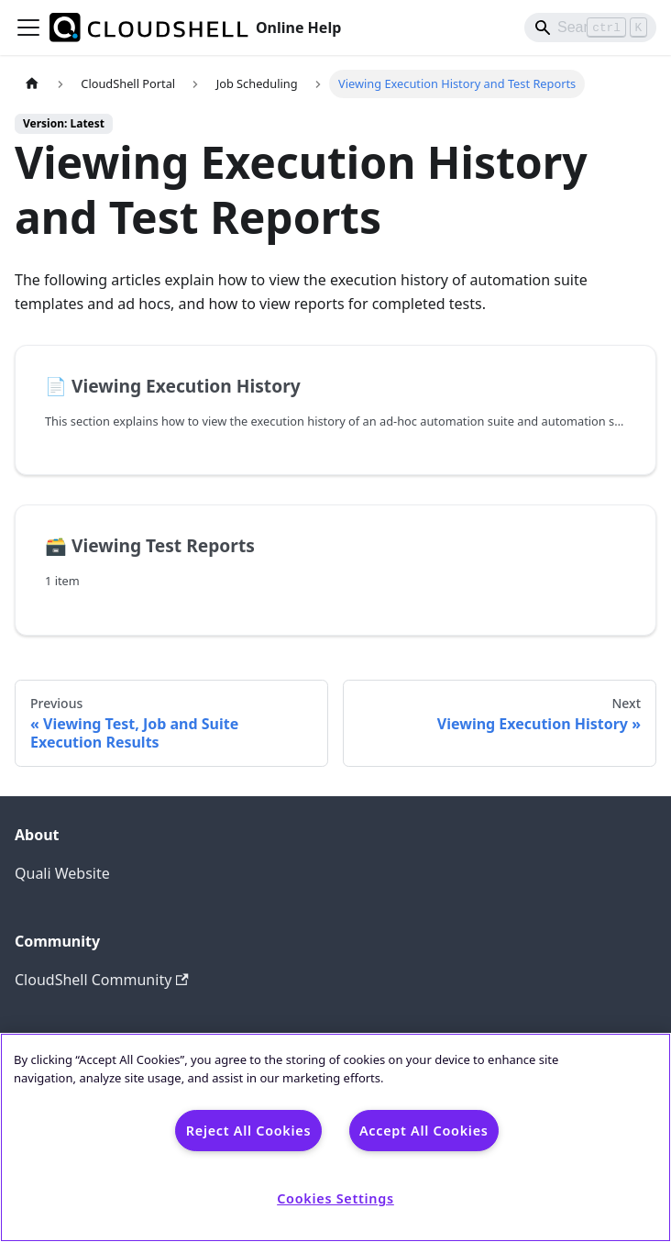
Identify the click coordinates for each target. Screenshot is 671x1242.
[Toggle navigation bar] (28, 27)
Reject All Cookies (248, 1130)
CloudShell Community (102, 980)
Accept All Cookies (424, 1130)
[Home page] (32, 84)
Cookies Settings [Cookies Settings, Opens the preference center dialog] (335, 1198)
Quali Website (62, 873)
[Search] (590, 27)
